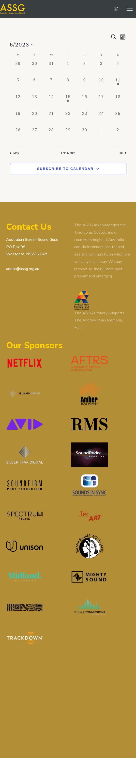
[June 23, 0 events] (84, 119)
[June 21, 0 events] (51, 119)
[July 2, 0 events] (118, 135)
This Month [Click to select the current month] (68, 153)
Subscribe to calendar (65, 169)
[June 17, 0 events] (101, 102)
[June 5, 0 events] (18, 85)
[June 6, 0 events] (34, 85)
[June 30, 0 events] (84, 135)
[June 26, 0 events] (18, 135)
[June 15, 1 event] (68, 102)
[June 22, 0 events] (68, 119)
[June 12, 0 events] (18, 102)
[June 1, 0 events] (68, 69)
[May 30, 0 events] (34, 69)
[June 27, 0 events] (34, 135)
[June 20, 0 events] (34, 119)
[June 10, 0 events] (101, 85)
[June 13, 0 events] (34, 102)
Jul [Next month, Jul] (122, 153)
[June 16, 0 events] (84, 102)
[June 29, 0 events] (68, 135)
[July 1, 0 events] (101, 135)
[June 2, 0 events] (84, 69)
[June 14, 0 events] (51, 102)
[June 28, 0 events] (51, 135)
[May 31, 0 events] (51, 69)
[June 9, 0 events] (84, 85)
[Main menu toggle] (129, 8)
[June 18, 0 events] (118, 102)
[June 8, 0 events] (68, 85)
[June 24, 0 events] (101, 119)
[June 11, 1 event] (118, 85)
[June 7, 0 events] (51, 85)
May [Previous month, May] (14, 153)
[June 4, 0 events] (118, 69)
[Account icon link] (116, 9)
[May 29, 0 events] (18, 69)
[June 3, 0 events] (101, 69)
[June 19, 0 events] (18, 119)
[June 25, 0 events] (118, 119)
